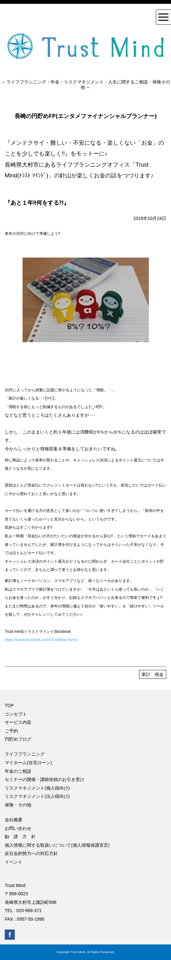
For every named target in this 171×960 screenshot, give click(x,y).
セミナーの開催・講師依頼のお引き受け (44, 779)
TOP (9, 705)
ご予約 (11, 730)
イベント (13, 861)
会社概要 (13, 819)
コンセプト (16, 714)
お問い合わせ (18, 828)
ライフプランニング (25, 754)
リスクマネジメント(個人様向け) (37, 788)
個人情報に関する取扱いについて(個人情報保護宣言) (57, 845)
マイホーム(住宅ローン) (28, 762)
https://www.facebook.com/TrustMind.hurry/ (41, 640)
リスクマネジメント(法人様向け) (37, 796)
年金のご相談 (18, 771)
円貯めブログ (18, 739)
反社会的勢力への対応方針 (31, 853)
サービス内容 (18, 722)
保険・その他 (18, 804)
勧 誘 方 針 (20, 836)
